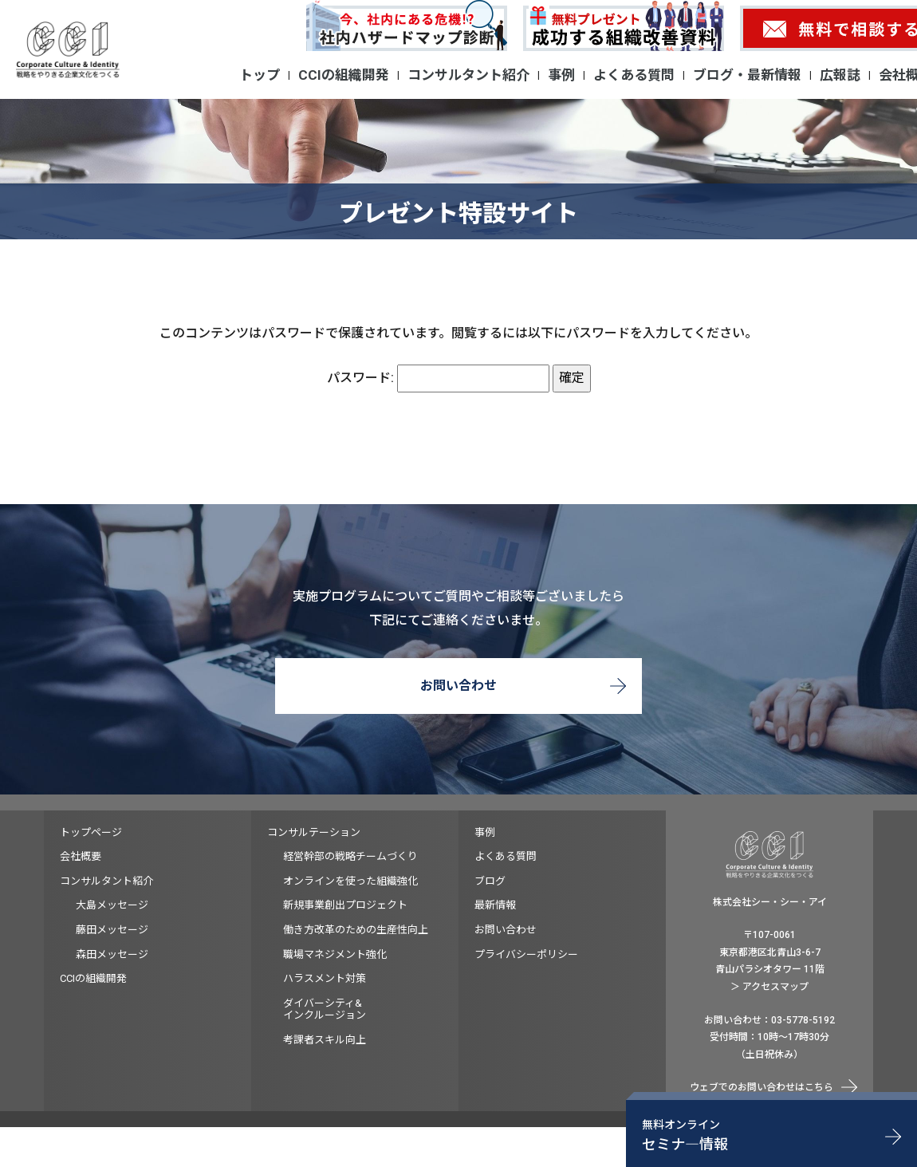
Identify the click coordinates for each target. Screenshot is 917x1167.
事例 (561, 75)
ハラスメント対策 (324, 978)
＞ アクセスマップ (769, 986)
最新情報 (495, 905)
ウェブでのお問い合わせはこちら (761, 1087)
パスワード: (438, 377)
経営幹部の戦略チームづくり (350, 856)
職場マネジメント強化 (335, 954)
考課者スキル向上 (324, 1040)
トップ (259, 75)
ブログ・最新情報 (747, 75)
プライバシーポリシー (526, 954)
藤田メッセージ (112, 930)
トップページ (91, 832)
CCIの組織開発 (343, 75)
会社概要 (80, 856)
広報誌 (840, 75)
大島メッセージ (112, 905)
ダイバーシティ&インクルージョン (324, 1009)
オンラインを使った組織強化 (350, 881)
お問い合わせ (458, 685)
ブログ (490, 881)
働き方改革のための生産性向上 (355, 930)
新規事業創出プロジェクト (345, 905)
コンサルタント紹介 (468, 75)
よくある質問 (634, 75)
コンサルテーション (313, 832)
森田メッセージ (112, 954)
